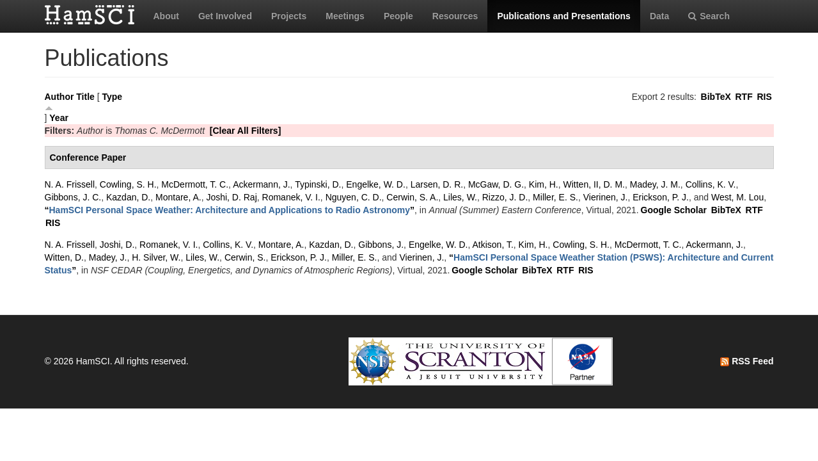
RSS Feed (746, 361)
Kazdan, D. (128, 197)
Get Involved (225, 16)
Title (85, 97)
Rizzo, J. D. (505, 197)
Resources (455, 16)
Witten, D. (64, 257)
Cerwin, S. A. (412, 197)
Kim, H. (543, 184)
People (398, 16)
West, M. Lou (737, 197)
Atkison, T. (492, 244)
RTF (743, 97)
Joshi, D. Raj (231, 197)
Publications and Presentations (564, 16)
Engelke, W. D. (375, 184)
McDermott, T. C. (194, 184)
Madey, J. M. (655, 184)
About (166, 16)
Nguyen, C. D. (354, 197)
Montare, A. (178, 197)
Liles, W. (460, 197)
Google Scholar (674, 210)
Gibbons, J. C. (73, 197)
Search (709, 16)
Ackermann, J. (261, 184)
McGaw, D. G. (496, 184)
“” (230, 210)
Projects (288, 16)
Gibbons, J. (381, 244)
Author (59, 97)
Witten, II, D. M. (594, 184)
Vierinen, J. (605, 197)
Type (112, 97)
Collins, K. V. (711, 184)
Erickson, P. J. (661, 197)
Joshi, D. (117, 244)
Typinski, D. (318, 184)
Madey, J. (108, 257)
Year (58, 118)
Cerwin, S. (245, 257)
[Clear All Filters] (245, 130)
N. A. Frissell (70, 184)
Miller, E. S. (555, 197)
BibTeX (716, 97)
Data (659, 16)
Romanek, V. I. (291, 197)
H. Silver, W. (156, 257)
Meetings (345, 16)
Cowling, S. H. (128, 184)
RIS (764, 97)
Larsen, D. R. (437, 184)
